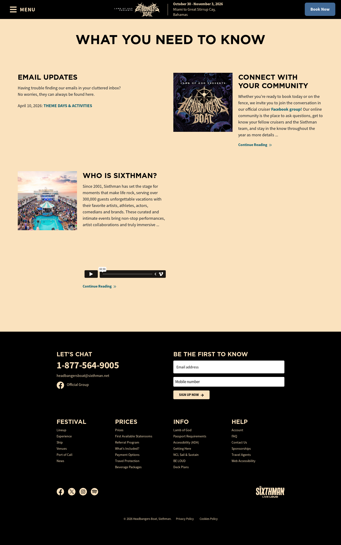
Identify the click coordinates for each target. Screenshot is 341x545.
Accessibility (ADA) (186, 442)
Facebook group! (286, 109)
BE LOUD (179, 461)
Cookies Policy (209, 519)
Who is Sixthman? (120, 175)
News (60, 461)
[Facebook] (62, 491)
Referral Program (127, 442)
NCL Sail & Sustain (186, 455)
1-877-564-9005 (88, 365)
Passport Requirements (189, 436)
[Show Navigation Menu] (22, 9)
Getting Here (182, 448)
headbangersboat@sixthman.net (83, 375)
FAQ (234, 436)
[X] (73, 491)
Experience (64, 436)
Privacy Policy (185, 519)
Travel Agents (241, 455)
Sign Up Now (191, 394)
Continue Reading (255, 144)
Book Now (320, 9)
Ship (60, 442)
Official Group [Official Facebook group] (73, 384)
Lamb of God (182, 430)
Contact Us (239, 442)
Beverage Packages (128, 467)
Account (237, 430)
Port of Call (64, 455)
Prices (119, 430)
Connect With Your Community (273, 81)
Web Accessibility (244, 461)
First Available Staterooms (133, 436)
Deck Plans (181, 467)
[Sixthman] (270, 491)
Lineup (61, 430)
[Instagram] (85, 491)
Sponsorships (241, 448)
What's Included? (127, 448)
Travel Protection (127, 461)
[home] (170, 9)
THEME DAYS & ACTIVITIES (68, 106)
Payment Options (127, 455)
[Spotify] (94, 491)
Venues (62, 448)
